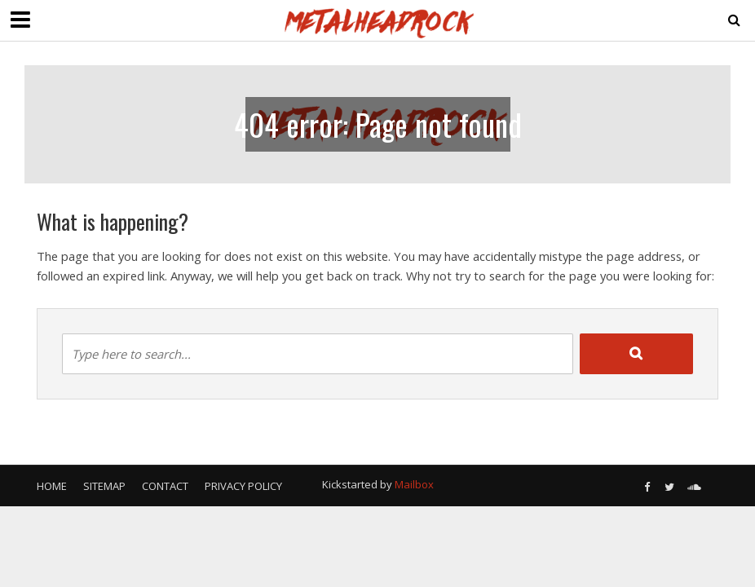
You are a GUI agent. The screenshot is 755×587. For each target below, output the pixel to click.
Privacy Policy (243, 486)
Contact (165, 486)
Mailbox (414, 484)
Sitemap (104, 486)
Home (52, 486)
